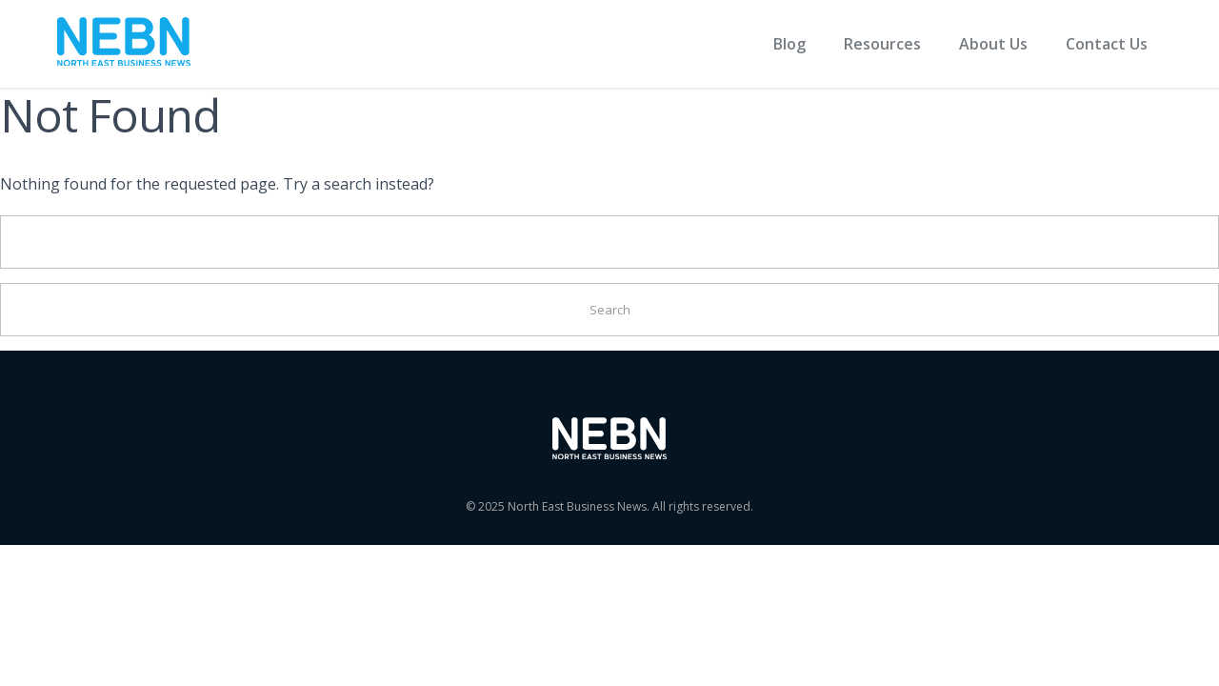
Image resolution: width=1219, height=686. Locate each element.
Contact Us (1107, 43)
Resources (882, 43)
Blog (789, 43)
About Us (993, 43)
